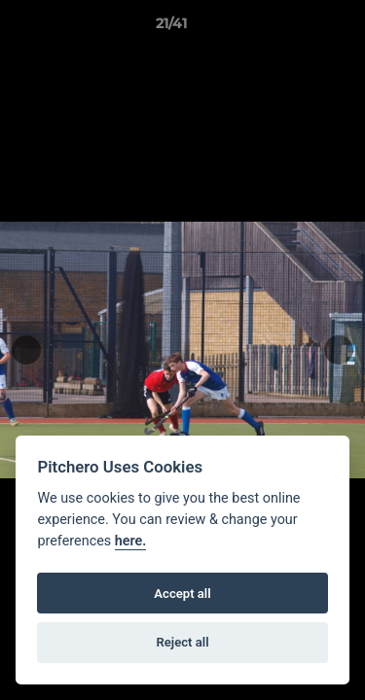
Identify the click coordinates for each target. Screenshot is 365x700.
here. (131, 541)
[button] (295, 28)
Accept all (182, 593)
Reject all (182, 642)
